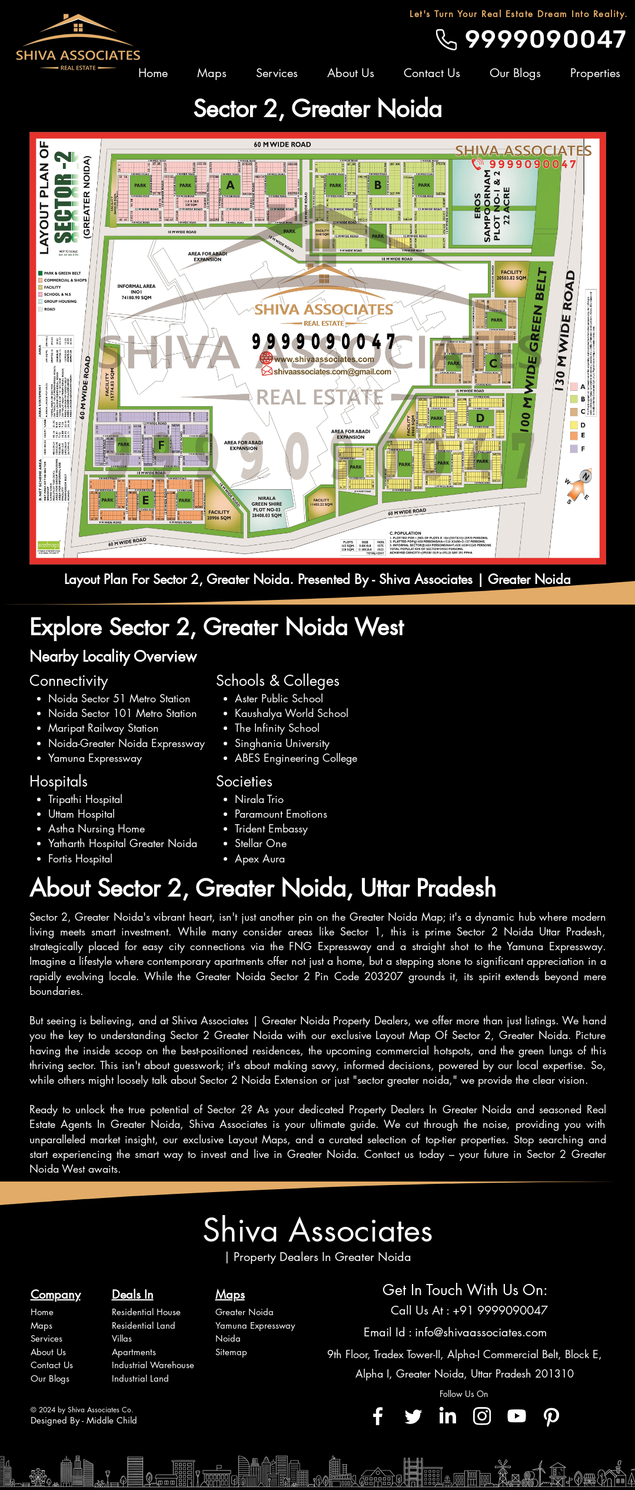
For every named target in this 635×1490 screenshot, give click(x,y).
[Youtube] (516, 1416)
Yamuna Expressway (255, 1325)
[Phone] (446, 39)
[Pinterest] (551, 1416)
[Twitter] (412, 1416)
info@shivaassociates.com (481, 1332)
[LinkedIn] (447, 1416)
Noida (228, 1338)
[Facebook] (378, 1416)
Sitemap (231, 1352)
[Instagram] (482, 1416)
